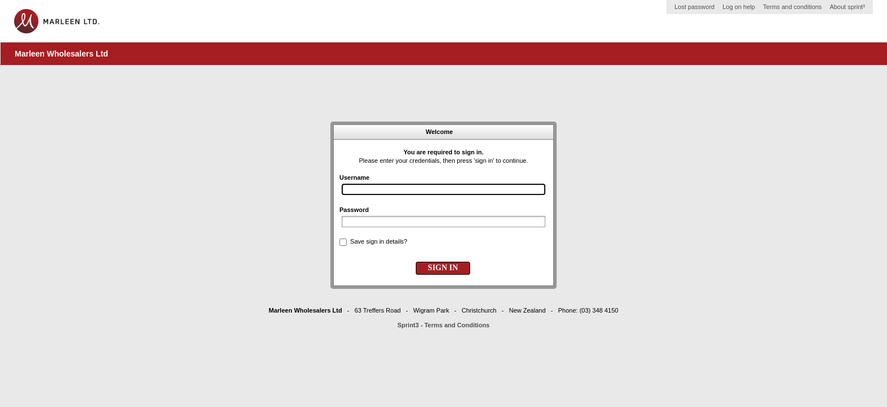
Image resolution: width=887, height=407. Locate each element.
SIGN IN (443, 267)
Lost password (694, 6)
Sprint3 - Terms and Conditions (444, 325)
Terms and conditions (792, 6)
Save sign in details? (378, 241)
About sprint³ (847, 6)
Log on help (738, 6)
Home (56, 21)
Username (354, 177)
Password (354, 209)
